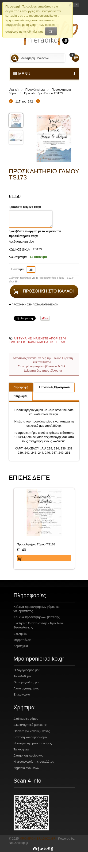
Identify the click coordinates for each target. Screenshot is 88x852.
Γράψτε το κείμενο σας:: (25, 207)
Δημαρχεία (21, 646)
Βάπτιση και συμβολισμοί (31, 737)
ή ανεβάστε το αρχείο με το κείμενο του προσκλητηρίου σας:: (35, 234)
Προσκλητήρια (35, 89)
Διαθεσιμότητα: (18, 257)
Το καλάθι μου (23, 676)
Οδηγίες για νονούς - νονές (32, 731)
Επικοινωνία (22, 694)
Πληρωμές (20, 396)
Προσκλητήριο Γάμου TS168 (36, 544)
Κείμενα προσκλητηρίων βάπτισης (37, 617)
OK (51, 31)
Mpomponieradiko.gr (37, 838)
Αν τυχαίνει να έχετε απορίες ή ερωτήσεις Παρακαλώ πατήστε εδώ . (38, 340)
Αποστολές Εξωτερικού (54, 387)
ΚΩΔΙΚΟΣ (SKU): (20, 249)
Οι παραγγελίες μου (27, 682)
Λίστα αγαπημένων (26, 688)
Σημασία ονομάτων (26, 768)
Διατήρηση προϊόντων (28, 755)
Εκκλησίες (20, 633)
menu (44, 73)
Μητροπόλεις (22, 640)
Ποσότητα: (18, 269)
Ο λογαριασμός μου (27, 670)
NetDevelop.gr (18, 842)
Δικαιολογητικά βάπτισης (30, 724)
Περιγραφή (21, 387)
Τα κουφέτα (21, 749)
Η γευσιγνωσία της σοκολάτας (34, 761)
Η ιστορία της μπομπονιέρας (33, 743)
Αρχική (14, 89)
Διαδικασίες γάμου (26, 718)
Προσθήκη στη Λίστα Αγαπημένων (33, 304)
